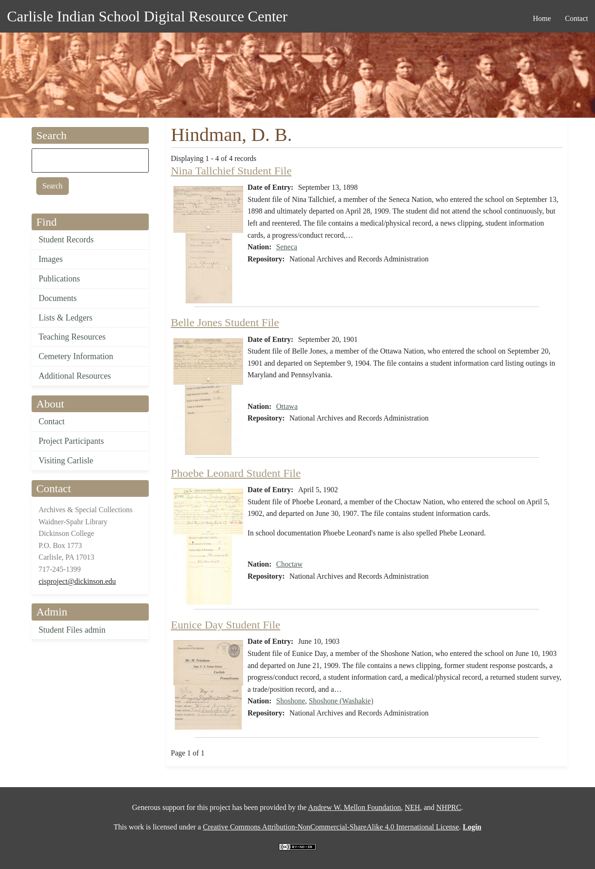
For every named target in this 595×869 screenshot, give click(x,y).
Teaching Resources (72, 336)
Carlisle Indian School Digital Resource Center (147, 16)
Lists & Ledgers (66, 317)
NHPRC (448, 807)
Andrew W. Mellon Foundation (354, 807)
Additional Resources (75, 376)
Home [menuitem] (542, 18)
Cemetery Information (76, 356)
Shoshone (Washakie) (341, 701)
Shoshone (290, 701)
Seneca (286, 247)
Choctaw (289, 564)
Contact (52, 421)
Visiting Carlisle (66, 460)
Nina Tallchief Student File (231, 171)
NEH (412, 807)
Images (51, 259)
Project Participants (71, 441)
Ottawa (287, 406)
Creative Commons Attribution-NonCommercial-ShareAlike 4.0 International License (331, 827)
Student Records (66, 239)
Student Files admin (72, 630)
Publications (59, 278)
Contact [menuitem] (576, 18)
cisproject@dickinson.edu (77, 581)
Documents (58, 298)
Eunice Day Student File (225, 625)
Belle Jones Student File (225, 322)
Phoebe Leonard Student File (236, 473)
